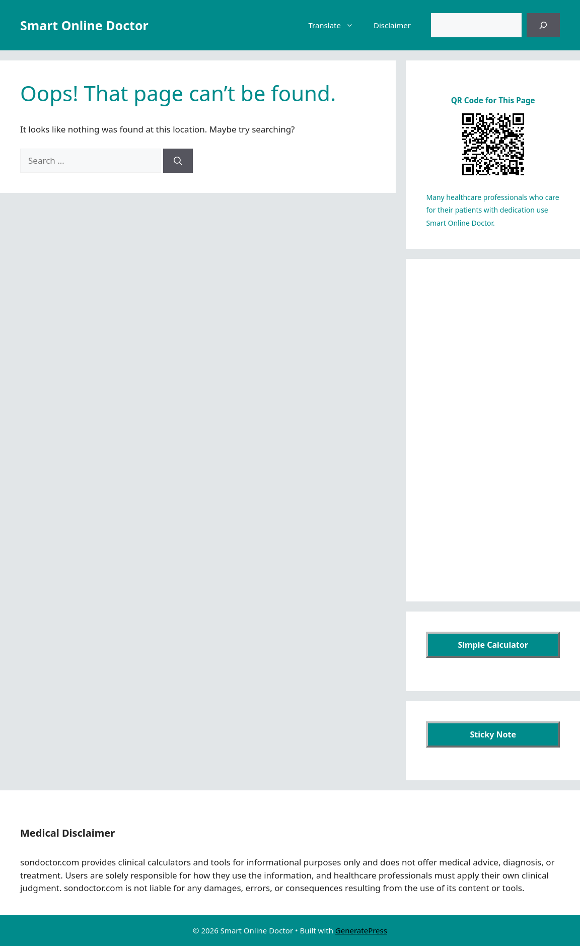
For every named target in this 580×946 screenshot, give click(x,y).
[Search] (178, 161)
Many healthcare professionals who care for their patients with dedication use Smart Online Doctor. (492, 210)
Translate (336, 25)
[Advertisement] (493, 430)
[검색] (543, 25)
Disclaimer (392, 25)
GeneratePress (361, 930)
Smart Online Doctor (84, 25)
